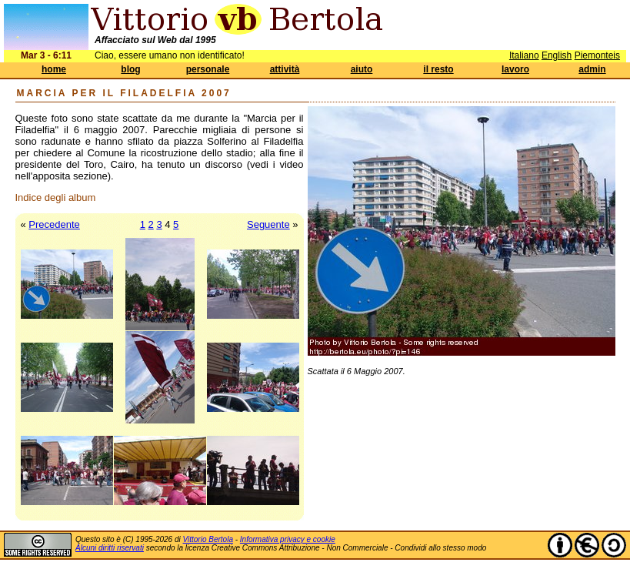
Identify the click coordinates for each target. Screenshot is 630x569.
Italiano (524, 55)
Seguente (268, 224)
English (557, 55)
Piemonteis (597, 55)
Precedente (54, 224)
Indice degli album (55, 197)
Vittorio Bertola (208, 539)
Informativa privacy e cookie (287, 539)
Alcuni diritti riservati (109, 548)
